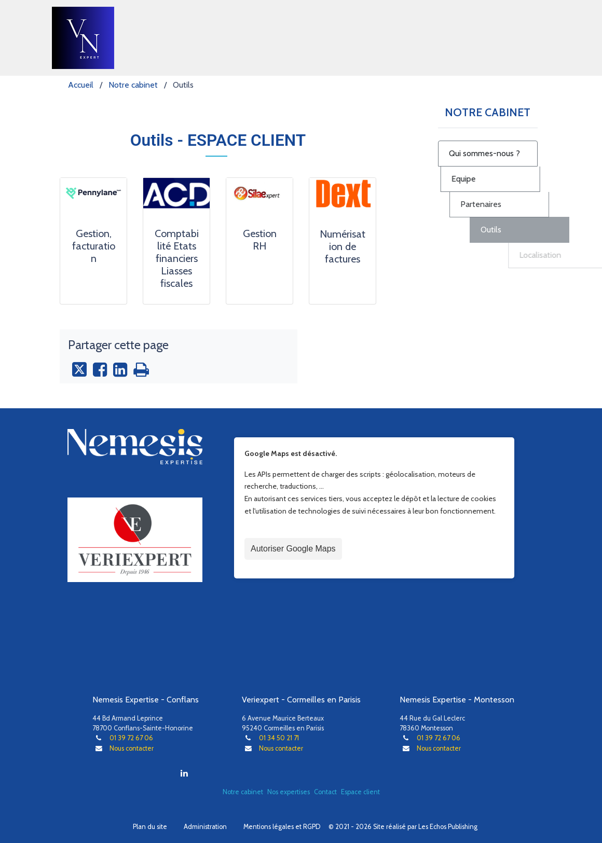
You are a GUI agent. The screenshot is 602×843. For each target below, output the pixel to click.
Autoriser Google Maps (293, 548)
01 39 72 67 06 (131, 738)
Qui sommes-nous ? (499, 153)
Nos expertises (288, 792)
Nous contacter (132, 748)
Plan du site (150, 827)
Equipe (500, 179)
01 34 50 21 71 (279, 738)
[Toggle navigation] (535, 37)
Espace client (360, 792)
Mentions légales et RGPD (281, 827)
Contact (325, 792)
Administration (205, 827)
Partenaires (550, 204)
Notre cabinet (243, 792)
